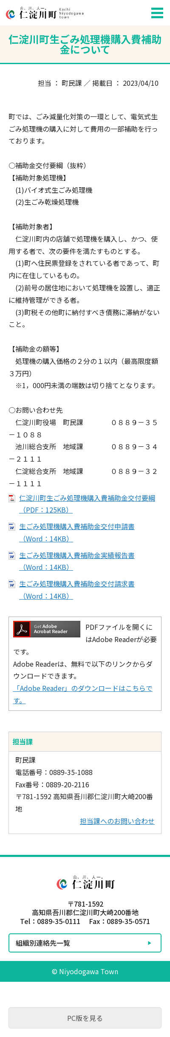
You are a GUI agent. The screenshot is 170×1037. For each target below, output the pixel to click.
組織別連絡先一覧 (43, 943)
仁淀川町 (72, 12)
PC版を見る (85, 1018)
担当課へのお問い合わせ (117, 821)
